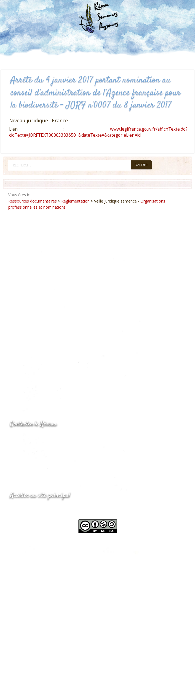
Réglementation (75, 201)
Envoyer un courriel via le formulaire (51, 459)
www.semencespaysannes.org (40, 509)
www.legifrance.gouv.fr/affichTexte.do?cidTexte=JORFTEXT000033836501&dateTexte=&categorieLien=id (98, 132)
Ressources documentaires (32, 201)
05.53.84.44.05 (29, 438)
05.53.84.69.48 (29, 449)
